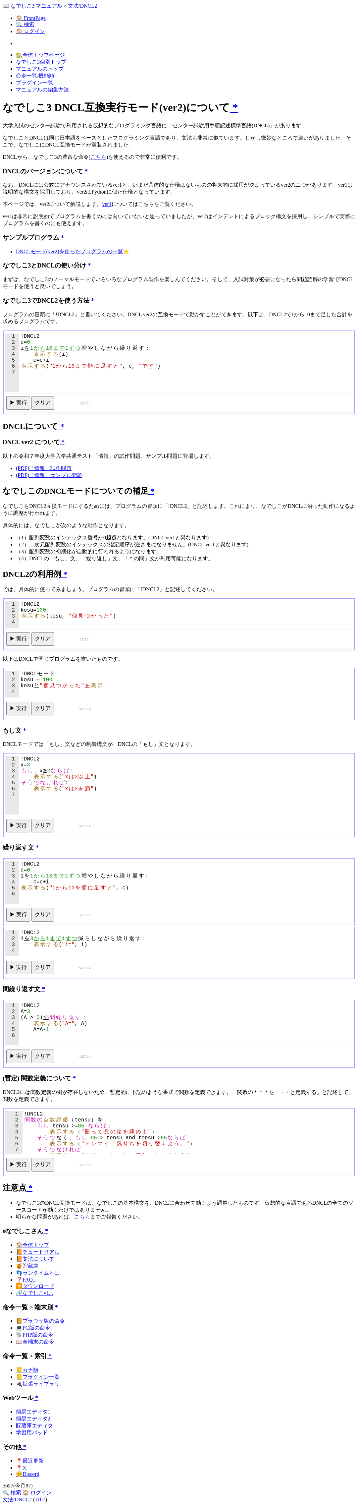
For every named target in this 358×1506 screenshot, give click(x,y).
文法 (73, 6)
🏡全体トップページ (40, 55)
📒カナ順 (27, 1370)
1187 (40, 1499)
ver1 (106, 204)
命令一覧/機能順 (35, 76)
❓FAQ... (26, 1280)
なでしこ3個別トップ (41, 62)
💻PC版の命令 (33, 1328)
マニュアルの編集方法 (42, 89)
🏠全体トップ (32, 1245)
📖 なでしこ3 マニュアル (32, 6)
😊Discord (27, 1474)
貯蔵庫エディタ (34, 1425)
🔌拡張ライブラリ (38, 1384)
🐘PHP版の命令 (34, 1335)
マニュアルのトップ (40, 69)
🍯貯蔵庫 (27, 1266)
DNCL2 (88, 6)
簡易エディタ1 (33, 1412)
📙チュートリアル (38, 1252)
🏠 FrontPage (31, 18)
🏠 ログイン (30, 31)
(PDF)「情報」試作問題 (44, 468)
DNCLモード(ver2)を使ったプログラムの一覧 (69, 251)
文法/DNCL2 (17, 1499)
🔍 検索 (25, 24)
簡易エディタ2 (33, 1418)
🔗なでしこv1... (34, 1293)
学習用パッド (32, 1432)
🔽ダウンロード (35, 1286)
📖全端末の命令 (35, 1342)
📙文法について (35, 1259)
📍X (21, 1468)
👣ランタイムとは (38, 1273)
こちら (98, 157)
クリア (43, 402)
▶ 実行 (18, 402)
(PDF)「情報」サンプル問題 (49, 475)
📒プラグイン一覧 (38, 1377)
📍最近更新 (30, 1461)
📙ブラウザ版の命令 (40, 1321)
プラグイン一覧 (34, 83)
